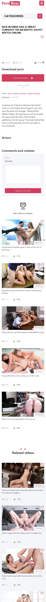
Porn (11, 3)
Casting (30, 93)
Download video (23, 78)
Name (7, 158)
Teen (9, 93)
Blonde (37, 93)
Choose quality (23, 86)
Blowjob (23, 93)
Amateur (15, 93)
